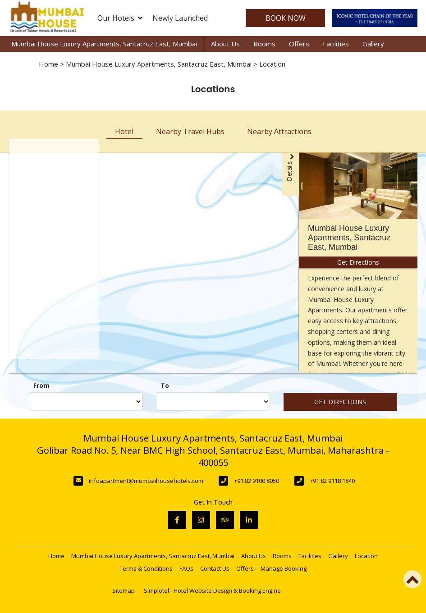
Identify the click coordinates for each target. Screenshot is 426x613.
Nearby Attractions (279, 131)
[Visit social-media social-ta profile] (225, 520)
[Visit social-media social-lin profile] (249, 520)
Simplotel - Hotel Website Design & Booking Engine (212, 590)
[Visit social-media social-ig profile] (201, 520)
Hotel (124, 131)
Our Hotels (119, 18)
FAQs (186, 568)
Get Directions (340, 401)
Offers (299, 43)
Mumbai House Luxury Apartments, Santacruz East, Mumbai (104, 43)
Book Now (286, 18)
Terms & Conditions (146, 568)
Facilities (336, 43)
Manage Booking (284, 568)
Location (366, 556)
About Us (225, 43)
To (164, 385)
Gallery (373, 43)
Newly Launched (180, 18)
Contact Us (214, 568)
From (41, 385)
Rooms (264, 43)
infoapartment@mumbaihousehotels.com (146, 481)
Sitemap (123, 590)
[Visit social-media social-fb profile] (177, 520)
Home (48, 63)
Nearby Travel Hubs (190, 131)
